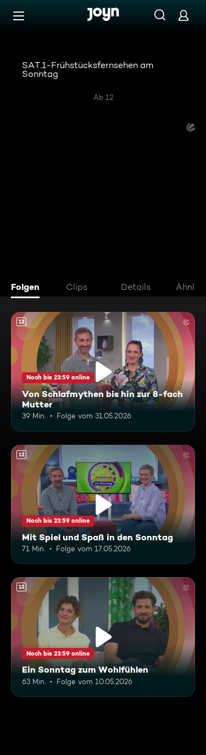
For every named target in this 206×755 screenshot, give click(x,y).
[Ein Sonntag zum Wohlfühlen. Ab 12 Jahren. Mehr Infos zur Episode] (103, 637)
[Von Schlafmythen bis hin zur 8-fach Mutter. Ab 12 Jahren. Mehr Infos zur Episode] (103, 372)
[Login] (183, 15)
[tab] (28, 288)
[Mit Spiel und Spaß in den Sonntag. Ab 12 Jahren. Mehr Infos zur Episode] (103, 504)
